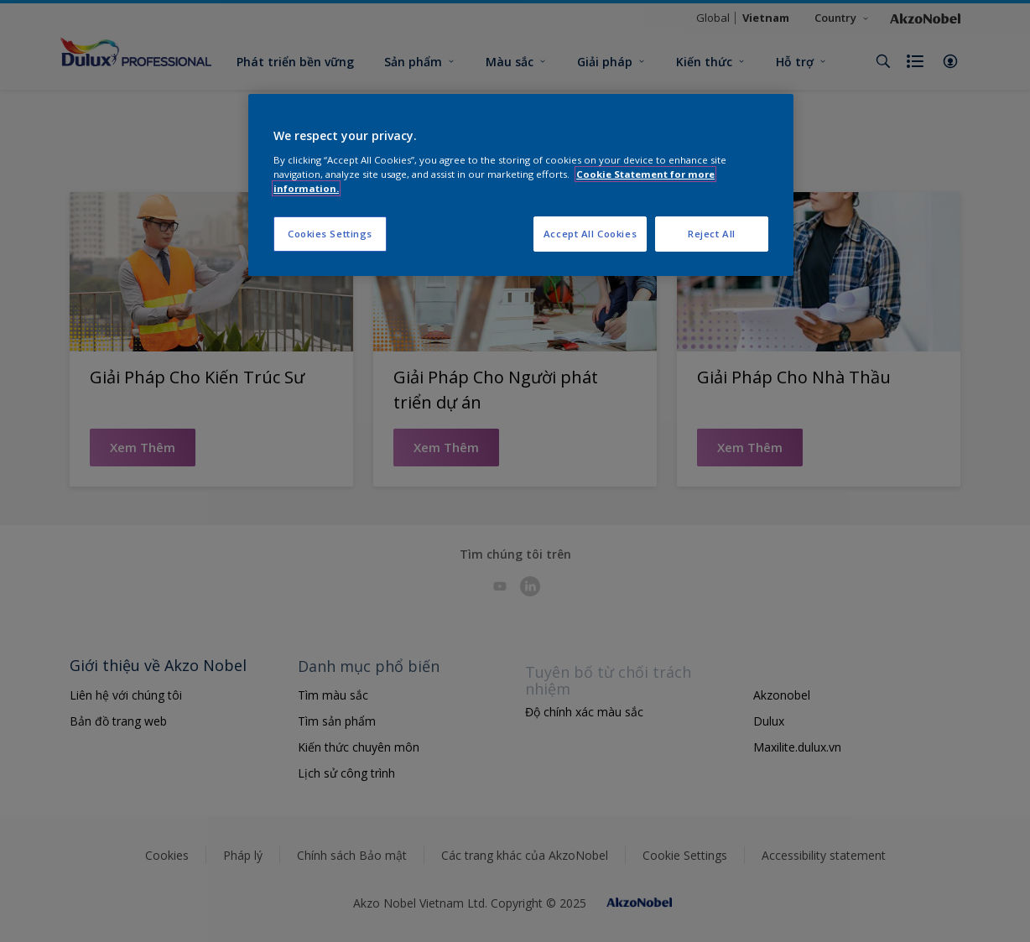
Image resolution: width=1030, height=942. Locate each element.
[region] (520, 185)
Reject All (712, 233)
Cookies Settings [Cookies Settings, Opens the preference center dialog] (330, 233)
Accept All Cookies (590, 233)
